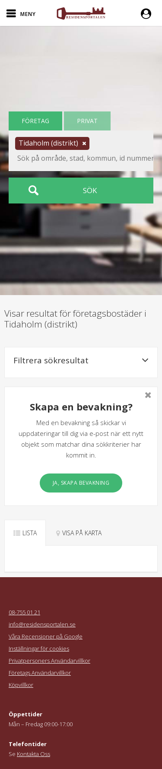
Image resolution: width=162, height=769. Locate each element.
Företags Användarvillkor (40, 673)
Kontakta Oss (33, 754)
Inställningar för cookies (39, 648)
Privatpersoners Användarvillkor (49, 660)
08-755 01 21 (24, 612)
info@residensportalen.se (42, 624)
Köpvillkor (21, 685)
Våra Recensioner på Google (46, 636)
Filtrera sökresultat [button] (81, 360)
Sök (90, 190)
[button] (148, 13)
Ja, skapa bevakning (81, 482)
